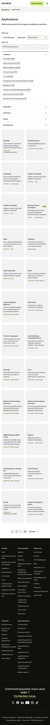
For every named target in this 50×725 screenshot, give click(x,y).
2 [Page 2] (16, 532)
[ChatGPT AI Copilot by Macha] (37, 507)
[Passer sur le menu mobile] (47, 3)
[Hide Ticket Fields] (13, 274)
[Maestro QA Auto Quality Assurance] (13, 406)
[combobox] (37, 37)
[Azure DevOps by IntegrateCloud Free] (37, 340)
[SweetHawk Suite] (37, 145)
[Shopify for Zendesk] (37, 177)
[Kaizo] (37, 373)
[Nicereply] (13, 373)
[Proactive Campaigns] (13, 340)
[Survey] (13, 507)
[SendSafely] (13, 177)
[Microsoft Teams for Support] (37, 210)
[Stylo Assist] (37, 307)
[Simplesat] (37, 242)
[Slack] (13, 242)
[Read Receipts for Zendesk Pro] (13, 473)
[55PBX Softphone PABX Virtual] (13, 439)
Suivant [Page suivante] (33, 531)
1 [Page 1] (12, 532)
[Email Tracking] (37, 473)
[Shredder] (13, 145)
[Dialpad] (37, 439)
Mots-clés (5, 42)
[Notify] (37, 274)
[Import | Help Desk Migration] (13, 307)
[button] (23, 54)
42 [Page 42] (25, 532)
